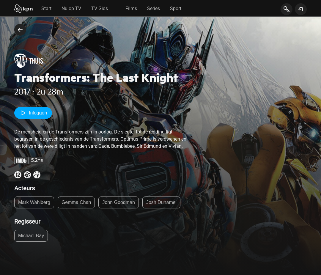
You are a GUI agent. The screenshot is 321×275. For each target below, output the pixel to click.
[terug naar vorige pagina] (20, 30)
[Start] (23, 9)
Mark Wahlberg (34, 202)
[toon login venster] (301, 9)
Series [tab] (153, 8)
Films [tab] (131, 8)
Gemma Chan (76, 202)
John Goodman (118, 202)
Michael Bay (31, 235)
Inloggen (33, 113)
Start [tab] (46, 8)
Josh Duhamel (161, 202)
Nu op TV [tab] (71, 8)
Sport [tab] (175, 8)
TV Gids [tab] (99, 8)
